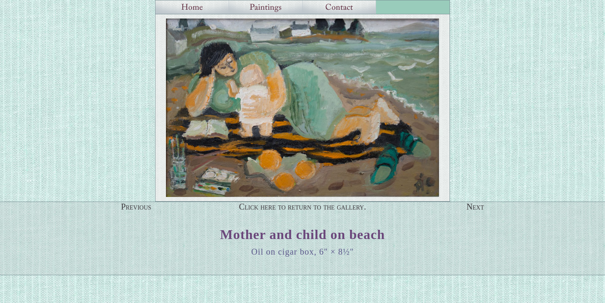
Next (475, 206)
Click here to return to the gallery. (302, 206)
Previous (136, 206)
